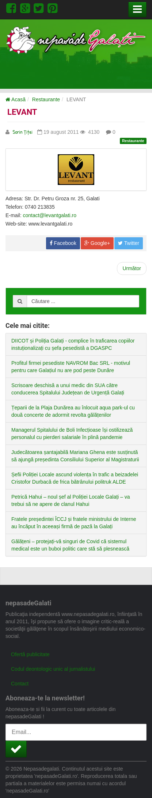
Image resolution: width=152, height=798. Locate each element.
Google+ (97, 243)
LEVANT (22, 112)
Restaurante (46, 99)
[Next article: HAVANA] (132, 268)
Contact (19, 684)
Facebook (63, 243)
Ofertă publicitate (30, 654)
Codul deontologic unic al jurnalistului (53, 669)
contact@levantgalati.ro (49, 215)
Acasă (15, 99)
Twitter (128, 243)
